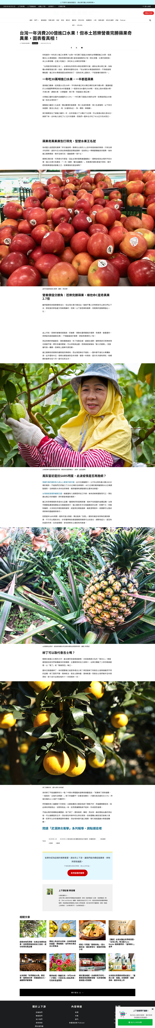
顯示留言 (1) (77, 992)
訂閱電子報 (61, 6)
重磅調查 (44, 20)
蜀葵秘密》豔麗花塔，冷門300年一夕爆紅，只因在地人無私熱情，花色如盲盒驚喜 (62, 977)
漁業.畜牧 (101, 20)
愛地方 (68, 20)
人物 (95, 20)
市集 (76, 1016)
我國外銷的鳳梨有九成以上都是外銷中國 (58, 482)
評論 (116, 20)
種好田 (74, 20)
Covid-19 (53, 839)
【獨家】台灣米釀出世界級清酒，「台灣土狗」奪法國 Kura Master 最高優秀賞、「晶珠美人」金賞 (122, 943)
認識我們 (39, 1012)
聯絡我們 (39, 1016)
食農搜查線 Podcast (77, 1022)
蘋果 (58, 843)
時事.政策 (51, 20)
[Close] (153, 1009)
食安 (57, 20)
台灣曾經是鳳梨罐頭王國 (52, 493)
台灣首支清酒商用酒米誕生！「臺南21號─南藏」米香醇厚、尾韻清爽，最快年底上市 (122, 977)
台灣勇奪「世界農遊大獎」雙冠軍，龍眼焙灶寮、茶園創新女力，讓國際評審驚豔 (33, 977)
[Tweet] (76, 47)
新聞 (76, 1012)
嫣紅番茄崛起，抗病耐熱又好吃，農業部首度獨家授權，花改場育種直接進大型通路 (92, 977)
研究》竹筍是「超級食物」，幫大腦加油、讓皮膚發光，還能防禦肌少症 (92, 946)
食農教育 (89, 20)
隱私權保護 (39, 1026)
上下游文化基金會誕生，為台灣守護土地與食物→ (77, 2)
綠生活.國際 (109, 20)
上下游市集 (21, 6)
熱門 (35, 20)
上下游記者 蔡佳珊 (24, 43)
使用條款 (39, 1022)
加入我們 (39, 1019)
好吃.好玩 (81, 20)
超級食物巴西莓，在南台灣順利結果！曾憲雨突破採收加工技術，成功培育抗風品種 (33, 944)
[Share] (71, 47)
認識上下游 (41, 6)
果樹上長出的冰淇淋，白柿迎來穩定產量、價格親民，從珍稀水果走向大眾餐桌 (62, 943)
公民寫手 (51, 6)
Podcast (122, 20)
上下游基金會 (31, 6)
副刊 (76, 1019)
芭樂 (51, 843)
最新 (31, 20)
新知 (62, 20)
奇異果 (103, 839)
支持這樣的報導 (77, 872)
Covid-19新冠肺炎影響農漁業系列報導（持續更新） (79, 839)
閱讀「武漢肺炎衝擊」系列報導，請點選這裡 (72, 828)
